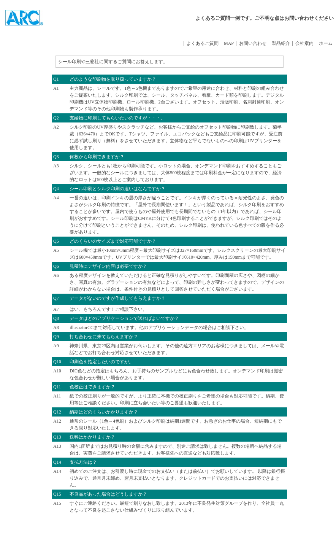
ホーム (326, 43)
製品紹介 (281, 43)
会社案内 (304, 43)
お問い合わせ (252, 43)
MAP (229, 43)
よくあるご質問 (203, 43)
